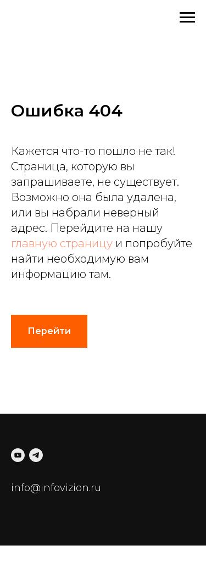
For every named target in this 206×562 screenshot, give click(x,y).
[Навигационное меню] (187, 17)
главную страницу (62, 243)
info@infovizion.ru (56, 488)
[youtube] (18, 455)
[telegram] (36, 455)
